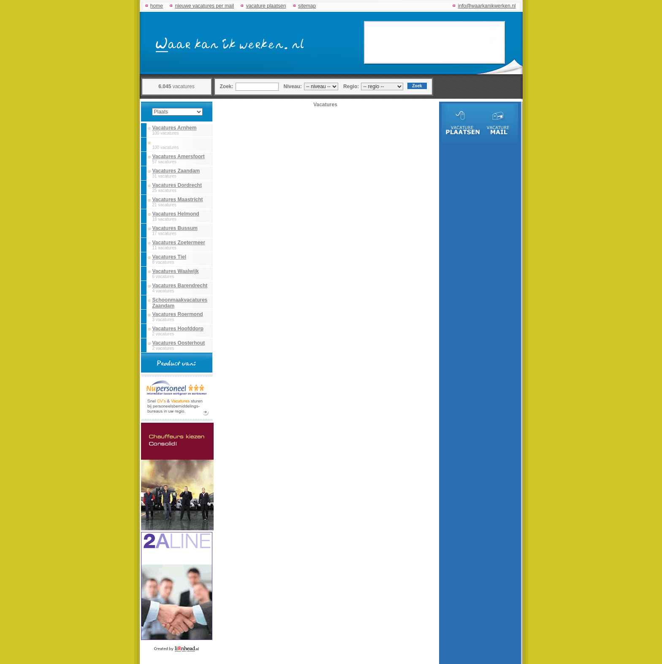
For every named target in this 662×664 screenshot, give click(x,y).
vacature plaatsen (266, 6)
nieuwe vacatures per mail (204, 6)
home (156, 6)
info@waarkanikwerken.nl (487, 6)
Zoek (417, 86)
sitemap (307, 6)
